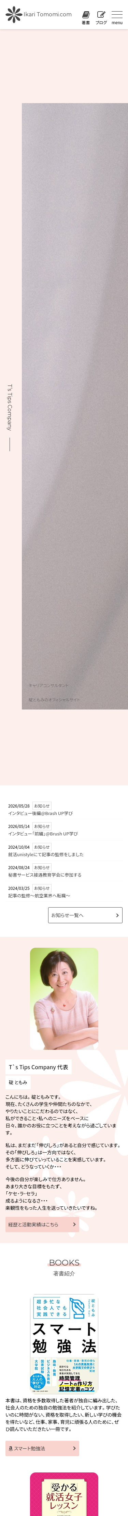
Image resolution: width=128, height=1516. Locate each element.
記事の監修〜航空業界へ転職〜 (39, 895)
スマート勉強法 (26, 1448)
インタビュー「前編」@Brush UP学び (43, 833)
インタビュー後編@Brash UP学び (40, 813)
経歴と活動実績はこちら (33, 1224)
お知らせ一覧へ (67, 915)
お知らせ (41, 806)
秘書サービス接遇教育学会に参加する (45, 874)
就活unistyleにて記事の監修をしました (46, 854)
